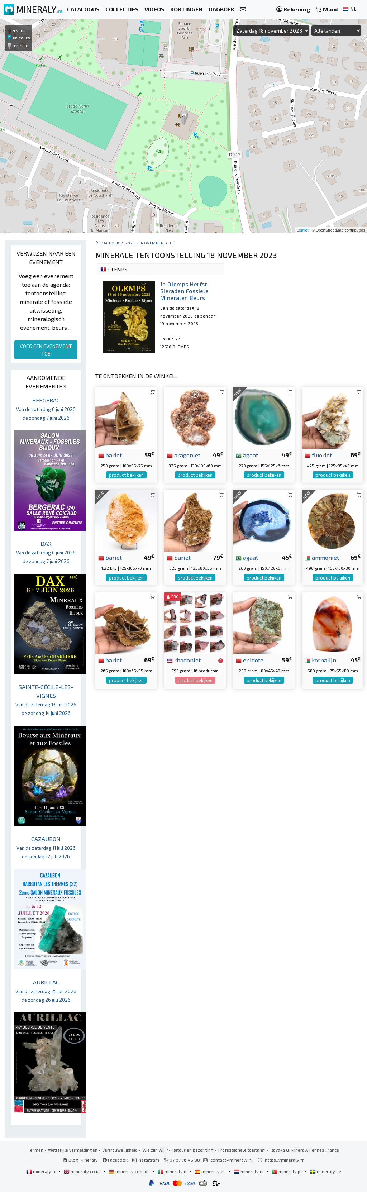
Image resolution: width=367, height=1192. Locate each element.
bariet (110, 454)
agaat (247, 454)
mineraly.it (173, 1171)
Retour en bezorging (193, 1149)
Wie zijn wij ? (155, 1149)
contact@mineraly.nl (231, 1159)
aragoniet (183, 454)
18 (172, 242)
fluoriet (318, 454)
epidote (249, 659)
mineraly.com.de (130, 1171)
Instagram (145, 1159)
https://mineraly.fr (284, 1159)
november (152, 242)
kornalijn (320, 659)
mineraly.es (211, 1171)
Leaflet (303, 230)
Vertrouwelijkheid (120, 1149)
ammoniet (322, 557)
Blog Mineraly (80, 1159)
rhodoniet (184, 659)
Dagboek (109, 242)
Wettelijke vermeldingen (72, 1149)
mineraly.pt (287, 1171)
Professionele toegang (242, 1149)
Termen (35, 1149)
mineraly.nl (249, 1171)
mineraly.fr (41, 1171)
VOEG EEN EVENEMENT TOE (46, 350)
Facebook (115, 1159)
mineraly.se (325, 1171)
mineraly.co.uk (83, 1171)
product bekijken (126, 475)
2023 (130, 242)
